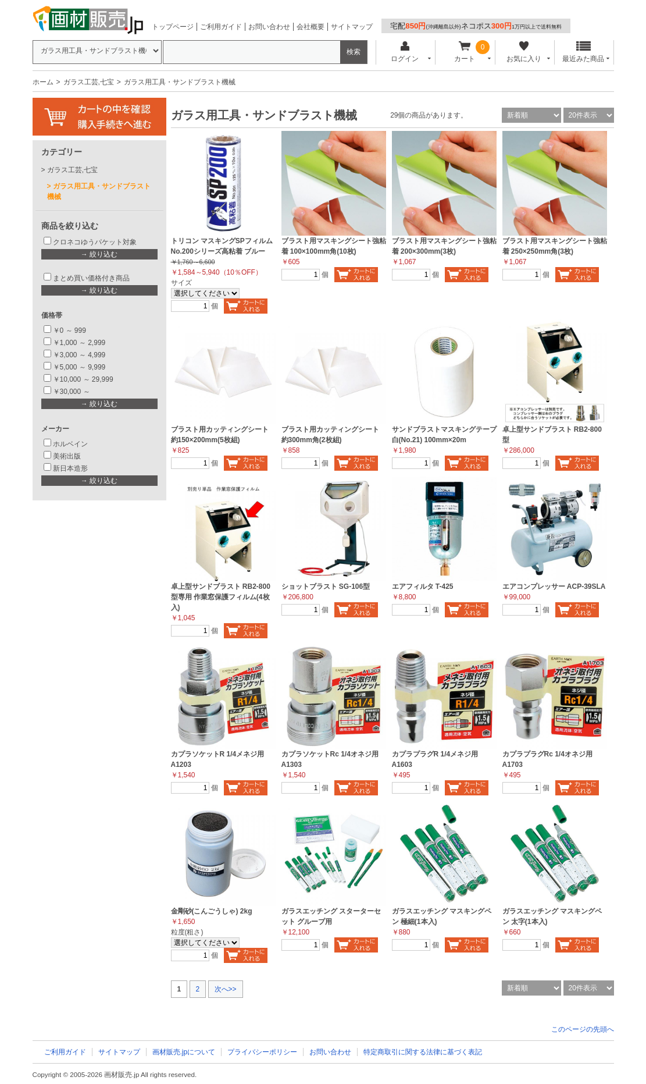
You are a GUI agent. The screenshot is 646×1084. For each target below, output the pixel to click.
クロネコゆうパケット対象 (95, 242)
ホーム (43, 82)
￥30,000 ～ (72, 392)
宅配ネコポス (476, 26)
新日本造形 (70, 468)
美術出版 (67, 456)
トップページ (173, 27)
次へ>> (226, 989)
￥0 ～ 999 (69, 330)
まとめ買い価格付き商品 (91, 278)
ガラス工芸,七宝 (88, 82)
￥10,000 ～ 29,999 (83, 379)
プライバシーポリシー (262, 1052)
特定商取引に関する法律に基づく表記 (422, 1052)
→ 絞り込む (99, 254)
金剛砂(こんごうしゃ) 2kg (211, 911)
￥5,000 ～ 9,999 (79, 367)
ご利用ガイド (221, 27)
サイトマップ (352, 27)
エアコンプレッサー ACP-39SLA (554, 586)
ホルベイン (70, 444)
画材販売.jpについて (184, 1052)
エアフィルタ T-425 (423, 586)
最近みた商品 (583, 52)
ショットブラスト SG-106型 (325, 586)
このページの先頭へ (582, 1029)
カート (464, 52)
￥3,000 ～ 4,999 (79, 355)
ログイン (405, 52)
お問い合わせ (269, 27)
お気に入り (524, 52)
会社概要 (310, 27)
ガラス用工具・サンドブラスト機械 (99, 191)
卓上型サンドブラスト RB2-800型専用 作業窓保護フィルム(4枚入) (220, 597)
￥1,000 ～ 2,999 (79, 343)
